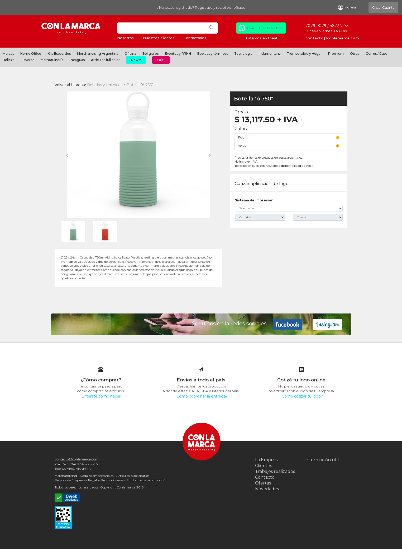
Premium (336, 54)
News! (136, 60)
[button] (67, 154)
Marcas (8, 54)
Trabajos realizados (275, 471)
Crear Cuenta (383, 7)
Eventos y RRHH (178, 54)
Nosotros (125, 38)
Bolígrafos (150, 54)
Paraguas (77, 60)
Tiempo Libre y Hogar (304, 54)
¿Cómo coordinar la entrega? (201, 396)
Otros (354, 54)
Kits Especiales (59, 54)
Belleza (9, 60)
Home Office (30, 54)
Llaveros (27, 60)
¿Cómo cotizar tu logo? (301, 396)
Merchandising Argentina (97, 54)
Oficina (130, 54)
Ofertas (263, 483)
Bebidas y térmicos (212, 54)
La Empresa (267, 459)
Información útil (322, 459)
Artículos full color (105, 60)
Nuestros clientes (158, 38)
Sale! (161, 60)
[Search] (161, 28)
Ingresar (348, 7)
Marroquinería (52, 60)
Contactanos (195, 38)
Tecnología (243, 54)
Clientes (263, 465)
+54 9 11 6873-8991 (265, 27)
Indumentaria (270, 54)
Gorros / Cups (376, 54)
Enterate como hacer (101, 396)
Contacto (265, 477)
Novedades (267, 488)
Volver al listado (69, 84)
